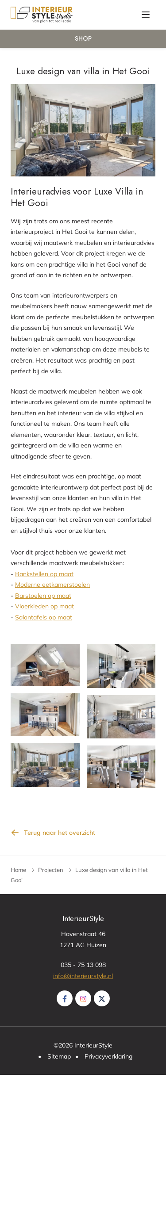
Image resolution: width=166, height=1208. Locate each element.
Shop (83, 38)
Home (18, 869)
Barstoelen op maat (43, 596)
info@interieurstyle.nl (83, 976)
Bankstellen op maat (44, 574)
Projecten (50, 869)
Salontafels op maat (43, 617)
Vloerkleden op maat (44, 606)
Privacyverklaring (108, 1056)
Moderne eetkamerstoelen (52, 585)
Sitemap (59, 1056)
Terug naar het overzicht (59, 833)
